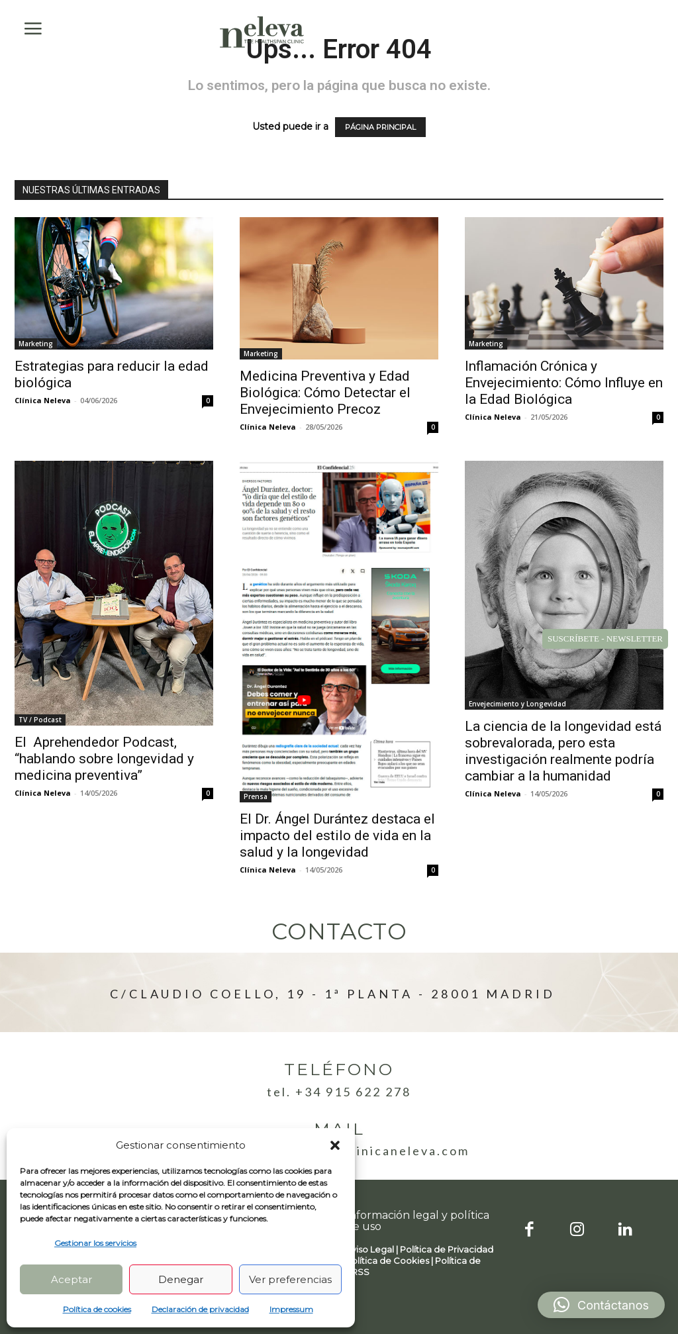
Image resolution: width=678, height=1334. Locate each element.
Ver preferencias (290, 1279)
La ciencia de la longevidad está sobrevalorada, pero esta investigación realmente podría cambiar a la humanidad (563, 751)
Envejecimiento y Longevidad (517, 703)
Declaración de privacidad (200, 1309)
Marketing (36, 343)
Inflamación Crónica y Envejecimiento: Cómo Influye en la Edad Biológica (564, 382)
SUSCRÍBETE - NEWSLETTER (605, 638)
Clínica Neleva (43, 400)
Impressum (291, 1309)
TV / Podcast (40, 719)
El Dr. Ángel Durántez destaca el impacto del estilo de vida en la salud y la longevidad (337, 835)
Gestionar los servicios (95, 1243)
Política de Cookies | (390, 1260)
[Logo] (262, 32)
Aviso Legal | (373, 1249)
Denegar (180, 1279)
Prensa (255, 796)
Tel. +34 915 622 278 (339, 1091)
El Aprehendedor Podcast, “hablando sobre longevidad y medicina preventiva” (104, 758)
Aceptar (71, 1279)
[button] (335, 1145)
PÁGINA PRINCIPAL (380, 127)
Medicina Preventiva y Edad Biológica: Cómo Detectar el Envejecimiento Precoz (325, 392)
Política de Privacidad (446, 1249)
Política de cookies (97, 1309)
